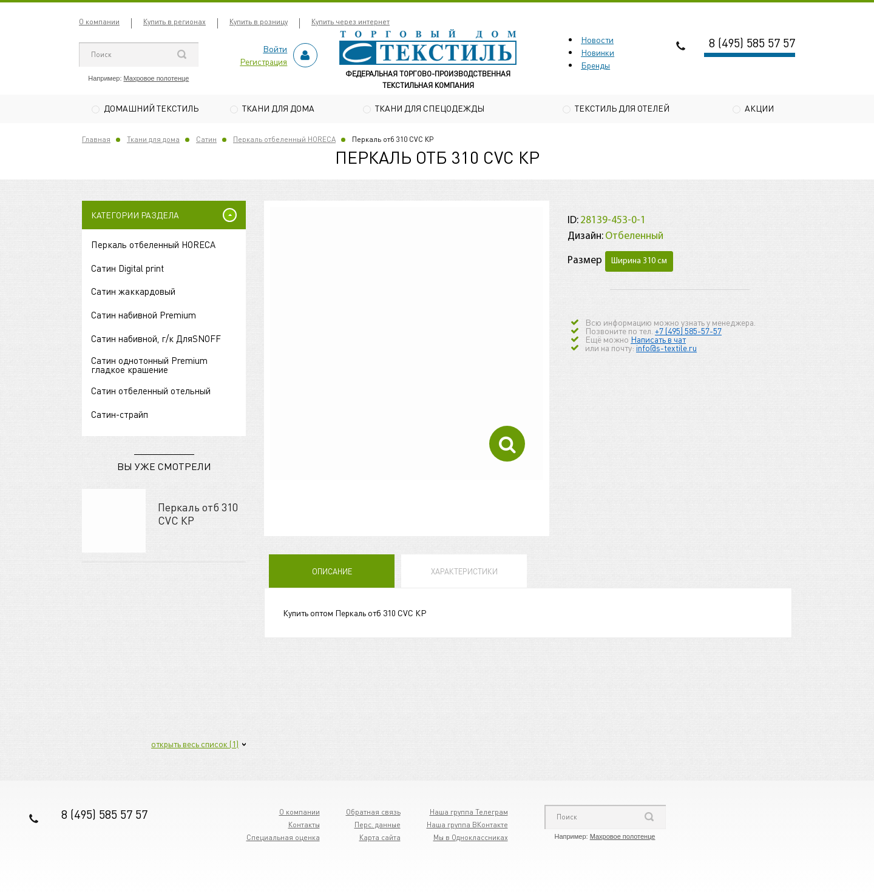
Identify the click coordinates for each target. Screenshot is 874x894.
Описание (332, 573)
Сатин (206, 140)
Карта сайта (380, 838)
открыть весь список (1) (195, 744)
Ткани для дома (278, 108)
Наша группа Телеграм (469, 813)
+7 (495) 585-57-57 (688, 331)
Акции (759, 108)
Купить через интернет (350, 21)
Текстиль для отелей (622, 108)
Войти (275, 48)
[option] (406, 345)
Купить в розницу (258, 21)
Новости (597, 39)
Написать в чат (658, 340)
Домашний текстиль (151, 108)
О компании (99, 21)
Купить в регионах (174, 21)
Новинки (597, 52)
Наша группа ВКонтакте (467, 825)
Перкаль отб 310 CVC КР (198, 514)
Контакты (304, 825)
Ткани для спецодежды (429, 108)
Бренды (595, 64)
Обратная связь (373, 813)
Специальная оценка (283, 838)
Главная (96, 140)
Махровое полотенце (156, 78)
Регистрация (263, 61)
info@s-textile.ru (666, 348)
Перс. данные (377, 825)
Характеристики (464, 573)
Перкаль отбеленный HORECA (284, 140)
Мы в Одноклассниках (470, 838)
